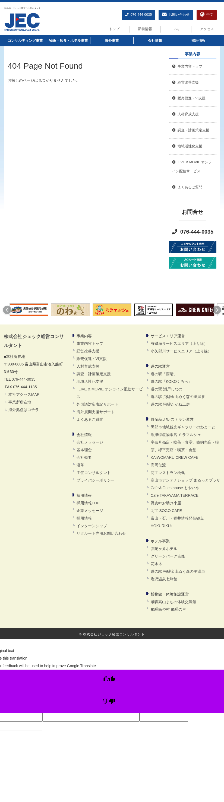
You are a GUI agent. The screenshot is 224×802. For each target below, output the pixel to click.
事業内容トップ (187, 66)
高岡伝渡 (158, 465)
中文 (206, 15)
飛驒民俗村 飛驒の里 (168, 609)
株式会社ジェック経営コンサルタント (22, 8)
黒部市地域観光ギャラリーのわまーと (183, 427)
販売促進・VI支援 (92, 359)
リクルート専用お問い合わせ (101, 533)
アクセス (207, 29)
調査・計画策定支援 (94, 374)
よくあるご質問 (90, 419)
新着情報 (145, 29)
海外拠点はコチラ (23, 410)
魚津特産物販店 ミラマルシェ (176, 434)
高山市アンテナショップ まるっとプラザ (185, 480)
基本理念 (84, 450)
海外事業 (112, 41)
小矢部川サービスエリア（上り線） (181, 351)
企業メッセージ (90, 510)
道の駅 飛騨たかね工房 (170, 404)
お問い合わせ (176, 15)
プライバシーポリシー (96, 480)
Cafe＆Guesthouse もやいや (175, 488)
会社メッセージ (90, 442)
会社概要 (84, 457)
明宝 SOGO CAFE (166, 510)
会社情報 (155, 41)
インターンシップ (92, 526)
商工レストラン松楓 (168, 472)
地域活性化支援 (90, 381)
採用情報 (198, 41)
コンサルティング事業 (25, 41)
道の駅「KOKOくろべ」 (171, 381)
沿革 (80, 465)
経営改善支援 (185, 82)
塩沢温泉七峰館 (164, 579)
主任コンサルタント (94, 472)
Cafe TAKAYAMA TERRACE (174, 495)
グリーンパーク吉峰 (168, 556)
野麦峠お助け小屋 (166, 503)
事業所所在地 (19, 402)
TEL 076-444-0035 (19, 379)
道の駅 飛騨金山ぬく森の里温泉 (178, 396)
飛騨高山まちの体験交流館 (173, 602)
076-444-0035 (138, 15)
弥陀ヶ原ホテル (164, 548)
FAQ (175, 29)
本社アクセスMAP (23, 394)
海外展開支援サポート (96, 412)
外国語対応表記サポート (97, 404)
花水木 (156, 564)
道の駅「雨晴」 (164, 374)
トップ (114, 29)
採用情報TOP (88, 503)
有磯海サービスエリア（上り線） (179, 343)
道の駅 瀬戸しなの (166, 389)
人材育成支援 (88, 366)
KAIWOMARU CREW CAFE (174, 457)
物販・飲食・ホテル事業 (68, 41)
